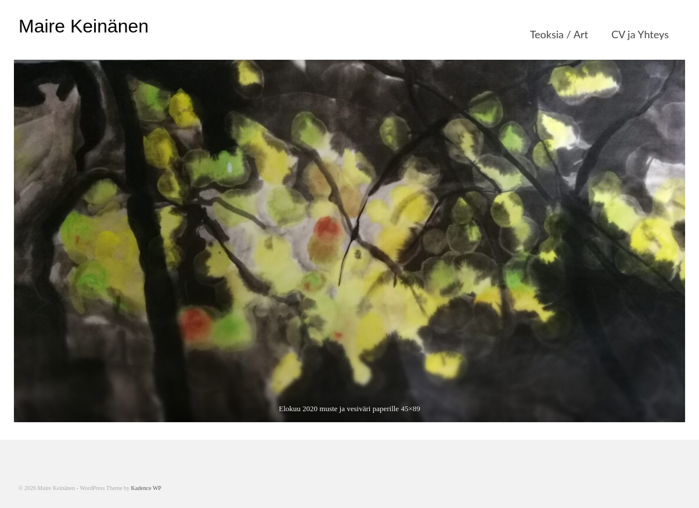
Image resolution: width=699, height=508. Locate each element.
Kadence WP (146, 488)
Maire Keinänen (84, 26)
